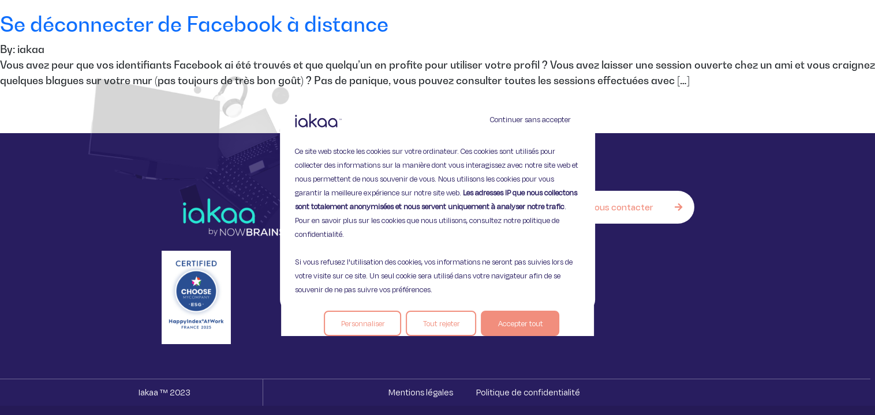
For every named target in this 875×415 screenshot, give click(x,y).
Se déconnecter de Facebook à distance (194, 24)
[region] (437, 207)
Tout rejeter (441, 323)
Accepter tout (520, 323)
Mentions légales (420, 392)
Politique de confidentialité (528, 392)
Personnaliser (363, 323)
